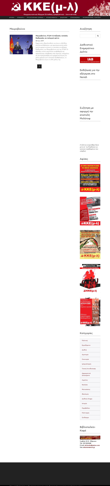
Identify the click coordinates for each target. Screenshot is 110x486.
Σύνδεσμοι (85, 417)
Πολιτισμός (85, 413)
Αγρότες (85, 380)
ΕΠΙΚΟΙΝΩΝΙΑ (75, 17)
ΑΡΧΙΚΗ (11, 17)
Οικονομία (85, 359)
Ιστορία (84, 403)
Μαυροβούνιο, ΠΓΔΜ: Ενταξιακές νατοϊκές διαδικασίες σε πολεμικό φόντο (52, 37)
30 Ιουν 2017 (40, 41)
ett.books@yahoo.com (92, 445)
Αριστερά (85, 354)
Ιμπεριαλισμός (86, 364)
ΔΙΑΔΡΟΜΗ (63, 17)
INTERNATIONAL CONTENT (92, 17)
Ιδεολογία (85, 394)
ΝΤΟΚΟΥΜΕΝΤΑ (51, 17)
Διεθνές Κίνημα (87, 399)
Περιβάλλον (86, 408)
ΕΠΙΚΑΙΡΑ (20, 17)
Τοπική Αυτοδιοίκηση (89, 369)
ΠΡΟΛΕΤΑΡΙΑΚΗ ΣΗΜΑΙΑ (35, 17)
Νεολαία (85, 385)
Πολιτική (85, 340)
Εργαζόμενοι (86, 345)
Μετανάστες (86, 389)
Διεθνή (84, 350)
